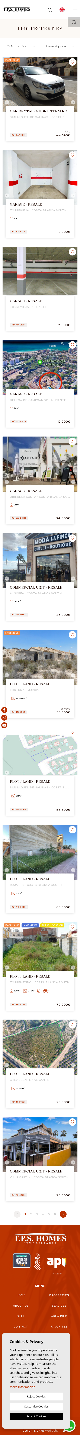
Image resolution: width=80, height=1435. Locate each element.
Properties (59, 1295)
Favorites (59, 1326)
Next (73, 102)
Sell (21, 1316)
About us (21, 1305)
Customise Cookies (36, 1406)
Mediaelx (51, 1430)
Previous (7, 102)
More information (22, 1387)
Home (20, 1295)
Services (59, 1305)
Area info (59, 1316)
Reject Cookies (36, 1396)
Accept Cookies (36, 1416)
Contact (21, 1326)
